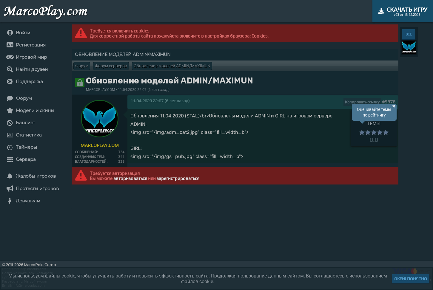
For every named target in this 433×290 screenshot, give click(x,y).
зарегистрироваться (178, 178)
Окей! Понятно (410, 278)
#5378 (388, 102)
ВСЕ (409, 34)
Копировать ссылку (362, 102)
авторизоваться (130, 178)
